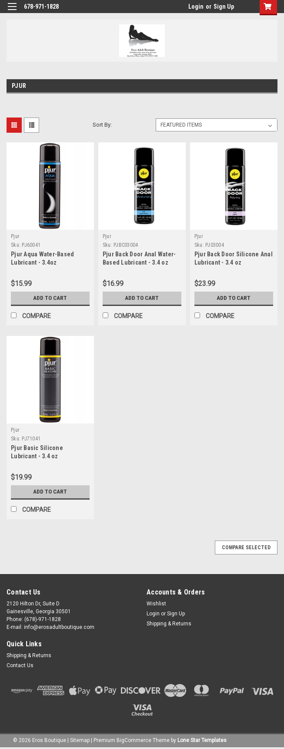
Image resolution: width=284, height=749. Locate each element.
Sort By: (102, 124)
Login (196, 6)
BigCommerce (134, 740)
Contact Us (20, 665)
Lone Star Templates (202, 740)
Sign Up (224, 6)
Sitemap (80, 740)
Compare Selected (246, 547)
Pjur (15, 236)
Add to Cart (50, 298)
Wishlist (156, 604)
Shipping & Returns (169, 624)
